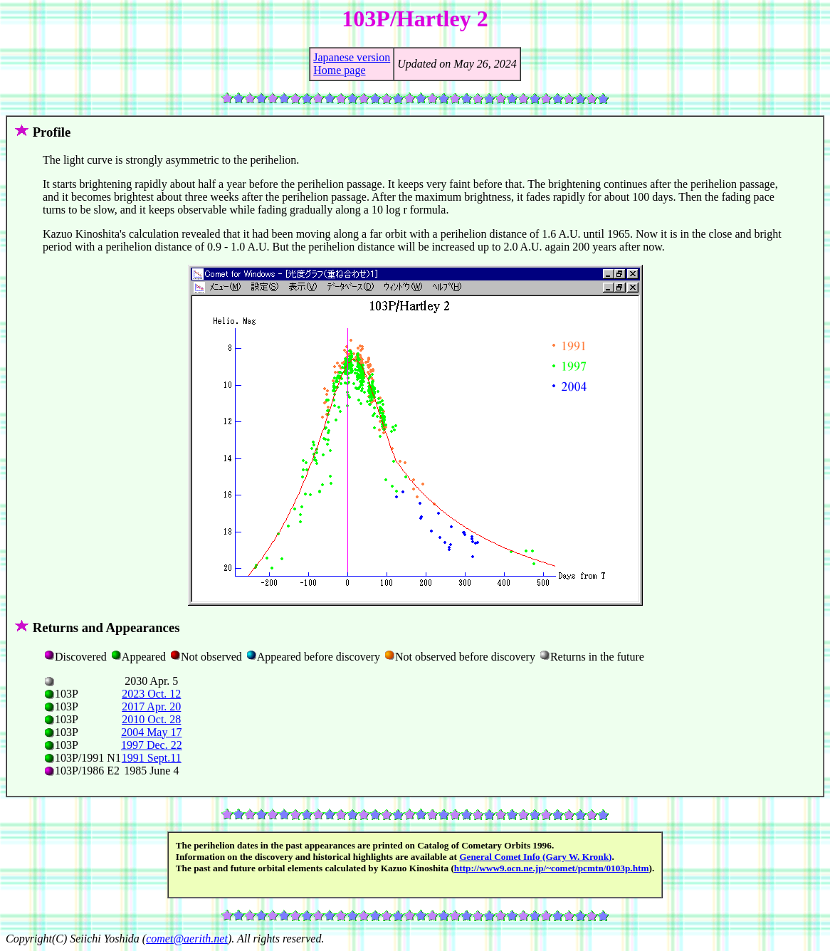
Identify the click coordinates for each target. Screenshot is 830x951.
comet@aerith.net (187, 938)
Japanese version (351, 57)
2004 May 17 (151, 732)
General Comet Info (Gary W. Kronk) (535, 856)
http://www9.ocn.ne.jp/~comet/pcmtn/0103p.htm (551, 868)
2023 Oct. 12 (151, 694)
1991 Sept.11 (152, 758)
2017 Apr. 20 (151, 706)
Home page (339, 70)
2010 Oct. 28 (151, 719)
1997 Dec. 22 (151, 745)
